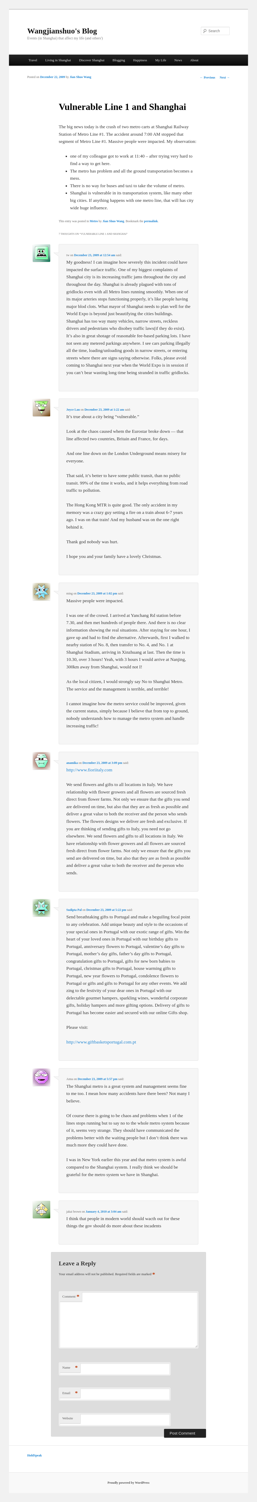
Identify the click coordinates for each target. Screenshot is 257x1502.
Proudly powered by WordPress (129, 1482)
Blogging (119, 60)
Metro (94, 221)
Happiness (140, 60)
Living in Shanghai (58, 60)
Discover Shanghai (92, 60)
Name (70, 1367)
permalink (151, 221)
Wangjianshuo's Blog (62, 31)
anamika (72, 763)
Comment (70, 1296)
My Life (160, 60)
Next (225, 77)
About (194, 60)
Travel (33, 60)
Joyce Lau (73, 409)
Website (67, 1418)
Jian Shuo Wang (80, 77)
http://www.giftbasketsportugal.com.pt (101, 1042)
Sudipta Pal (74, 910)
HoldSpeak (34, 1455)
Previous (207, 77)
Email (70, 1393)
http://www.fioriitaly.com (89, 769)
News (178, 60)
